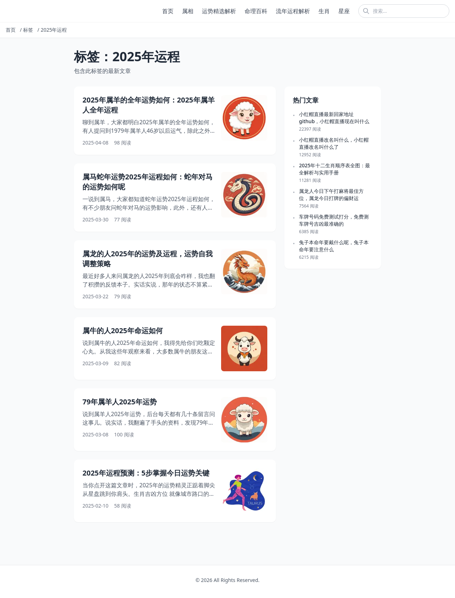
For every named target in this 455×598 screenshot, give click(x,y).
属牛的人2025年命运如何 (122, 330)
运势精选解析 (219, 11)
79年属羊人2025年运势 (119, 401)
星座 (344, 11)
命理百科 (256, 11)
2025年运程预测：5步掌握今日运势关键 (145, 473)
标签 (28, 29)
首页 (167, 11)
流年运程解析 (293, 11)
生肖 (324, 11)
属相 (187, 11)
